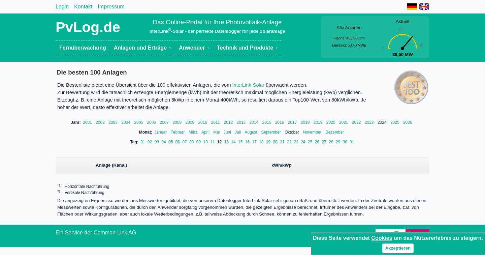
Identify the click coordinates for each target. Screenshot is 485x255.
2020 (331, 122)
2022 (357, 122)
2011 (216, 122)
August (252, 132)
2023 (370, 122)
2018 (306, 122)
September (271, 132)
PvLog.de (88, 27)
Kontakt (83, 6)
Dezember (334, 132)
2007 (165, 122)
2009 (190, 122)
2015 (267, 122)
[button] (142, 48)
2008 (177, 122)
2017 (293, 122)
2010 (203, 122)
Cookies (381, 238)
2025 (395, 122)
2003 (113, 122)
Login (62, 6)
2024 (383, 122)
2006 (152, 122)
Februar (178, 132)
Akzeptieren (398, 248)
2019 (319, 122)
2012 (229, 122)
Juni (228, 132)
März (194, 132)
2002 (101, 122)
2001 (88, 122)
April (206, 132)
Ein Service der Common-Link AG (96, 232)
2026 (407, 122)
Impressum (111, 6)
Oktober (292, 132)
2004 (126, 122)
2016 (280, 122)
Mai (217, 132)
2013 (242, 122)
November (313, 132)
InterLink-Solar (248, 85)
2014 (255, 122)
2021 (344, 122)
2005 (139, 122)
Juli (238, 132)
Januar (161, 132)
